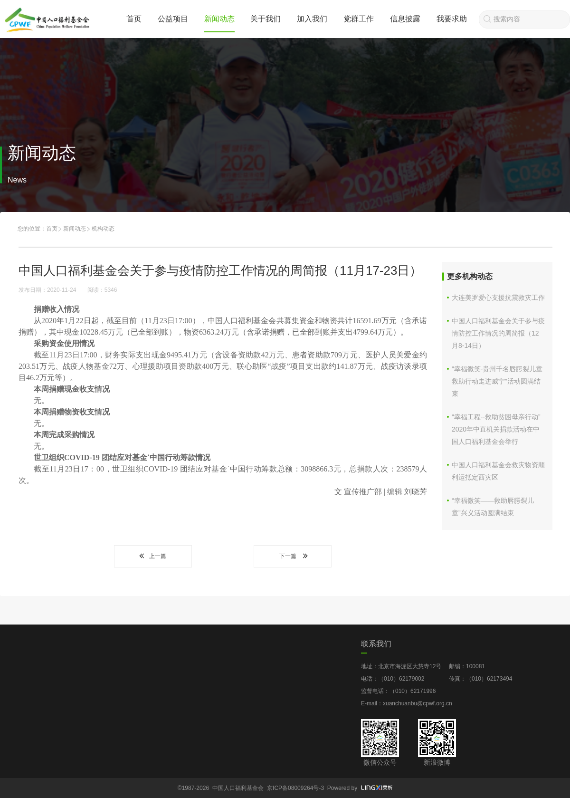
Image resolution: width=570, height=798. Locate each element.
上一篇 (153, 556)
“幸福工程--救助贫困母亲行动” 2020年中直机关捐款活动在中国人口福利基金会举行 (496, 429)
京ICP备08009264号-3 (295, 788)
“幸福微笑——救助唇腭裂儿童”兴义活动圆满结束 (493, 507)
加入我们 (312, 19)
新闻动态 (219, 19)
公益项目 (173, 19)
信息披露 (405, 19)
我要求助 (452, 19)
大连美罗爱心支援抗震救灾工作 (498, 297)
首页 (134, 19)
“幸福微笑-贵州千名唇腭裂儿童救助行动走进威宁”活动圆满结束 (497, 381)
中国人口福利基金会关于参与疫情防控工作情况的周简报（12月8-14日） (498, 333)
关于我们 (265, 19)
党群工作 (358, 19)
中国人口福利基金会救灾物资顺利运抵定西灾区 (498, 471)
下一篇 (292, 556)
